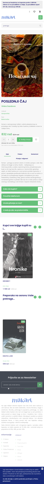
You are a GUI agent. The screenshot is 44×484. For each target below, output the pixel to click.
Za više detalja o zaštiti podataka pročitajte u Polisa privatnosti (20, 480)
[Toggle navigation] (40, 17)
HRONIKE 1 (6, 283)
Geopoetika (5, 113)
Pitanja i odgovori (22, 158)
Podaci (20, 154)
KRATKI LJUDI (8, 357)
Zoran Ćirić (6, 362)
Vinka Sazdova (8, 106)
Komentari (34, 154)
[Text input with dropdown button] (22, 25)
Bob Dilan (6, 287)
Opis (7, 154)
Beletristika (5, 119)
